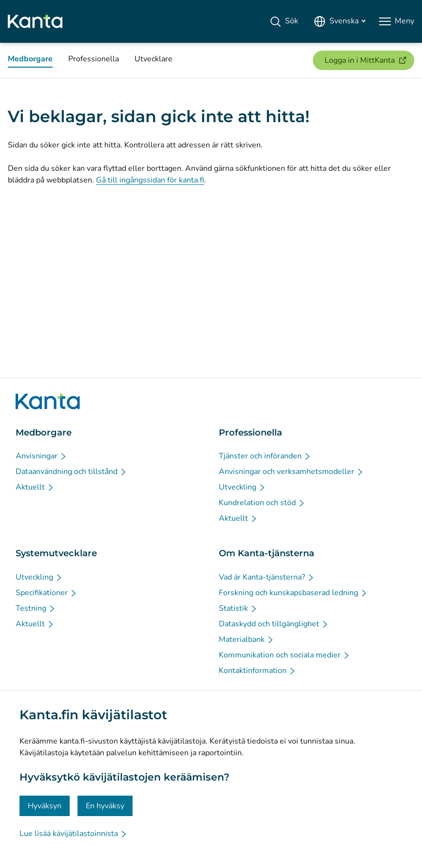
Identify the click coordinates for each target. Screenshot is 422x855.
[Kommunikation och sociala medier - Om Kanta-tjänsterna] (284, 655)
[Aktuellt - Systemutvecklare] (35, 624)
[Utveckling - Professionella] (242, 487)
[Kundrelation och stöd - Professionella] (262, 502)
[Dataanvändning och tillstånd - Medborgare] (71, 471)
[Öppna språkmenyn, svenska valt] (339, 21)
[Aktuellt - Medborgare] (35, 487)
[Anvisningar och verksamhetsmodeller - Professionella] (291, 471)
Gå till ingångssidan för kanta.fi (150, 180)
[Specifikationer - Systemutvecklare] (46, 592)
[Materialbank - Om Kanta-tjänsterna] (246, 639)
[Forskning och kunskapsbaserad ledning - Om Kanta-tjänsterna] (293, 592)
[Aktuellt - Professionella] (238, 518)
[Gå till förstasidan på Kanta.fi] (48, 401)
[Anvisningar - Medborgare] (41, 456)
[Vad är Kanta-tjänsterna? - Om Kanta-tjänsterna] (267, 577)
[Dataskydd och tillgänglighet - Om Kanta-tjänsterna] (274, 624)
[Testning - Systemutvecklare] (36, 608)
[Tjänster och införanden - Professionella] (265, 456)
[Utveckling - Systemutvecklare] (39, 577)
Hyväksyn (44, 805)
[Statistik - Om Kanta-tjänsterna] (238, 608)
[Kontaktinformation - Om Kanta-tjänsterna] (257, 670)
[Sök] (284, 21)
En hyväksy (105, 805)
